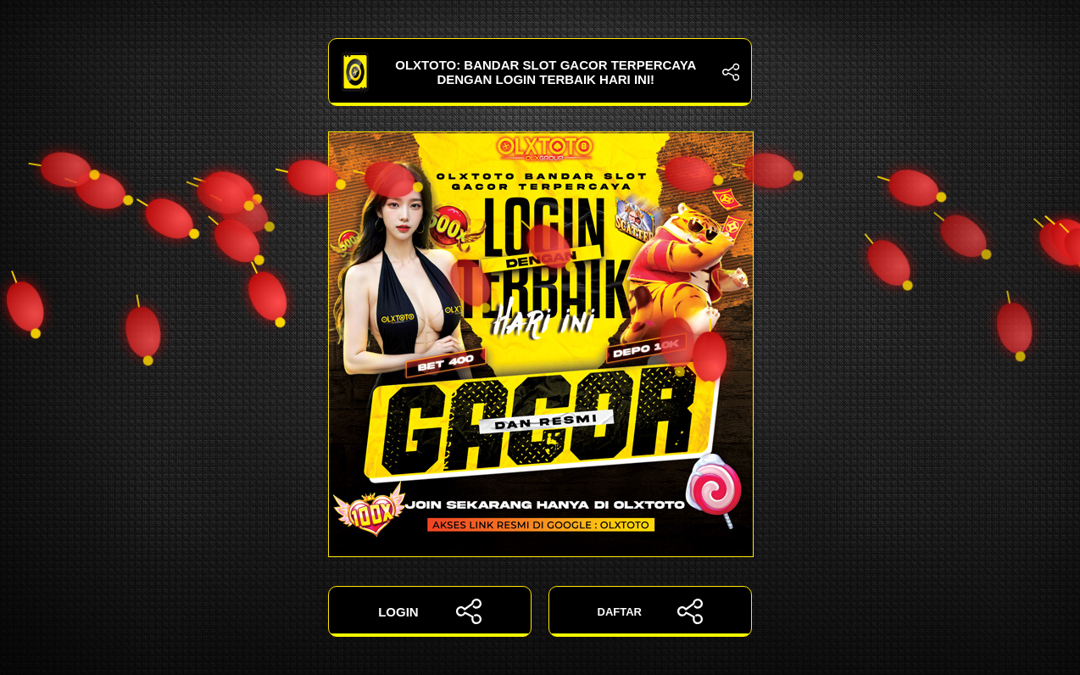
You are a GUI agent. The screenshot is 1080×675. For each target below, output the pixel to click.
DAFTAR (651, 611)
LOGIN (430, 611)
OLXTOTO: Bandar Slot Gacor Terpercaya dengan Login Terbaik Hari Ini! (540, 72)
